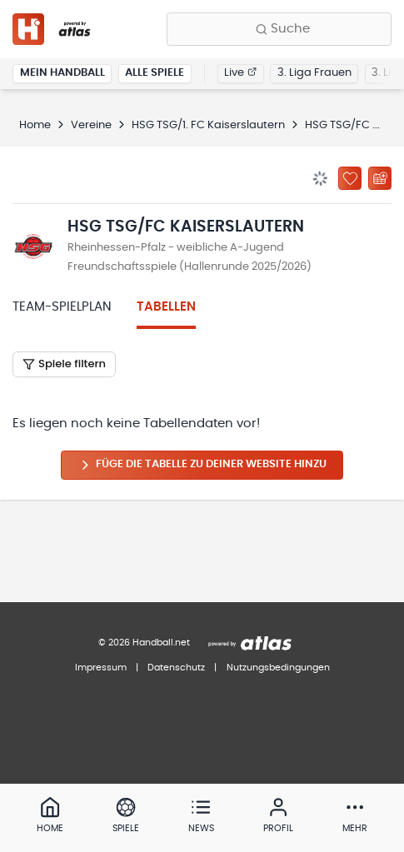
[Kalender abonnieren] (380, 178)
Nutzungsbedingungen (278, 667)
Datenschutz (176, 667)
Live (240, 73)
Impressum (101, 667)
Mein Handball (62, 72)
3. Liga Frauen (314, 72)
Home (35, 125)
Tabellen (166, 307)
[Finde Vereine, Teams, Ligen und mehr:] (279, 29)
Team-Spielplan (62, 307)
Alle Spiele (154, 72)
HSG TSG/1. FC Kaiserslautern (208, 125)
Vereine (91, 125)
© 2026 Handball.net (144, 642)
